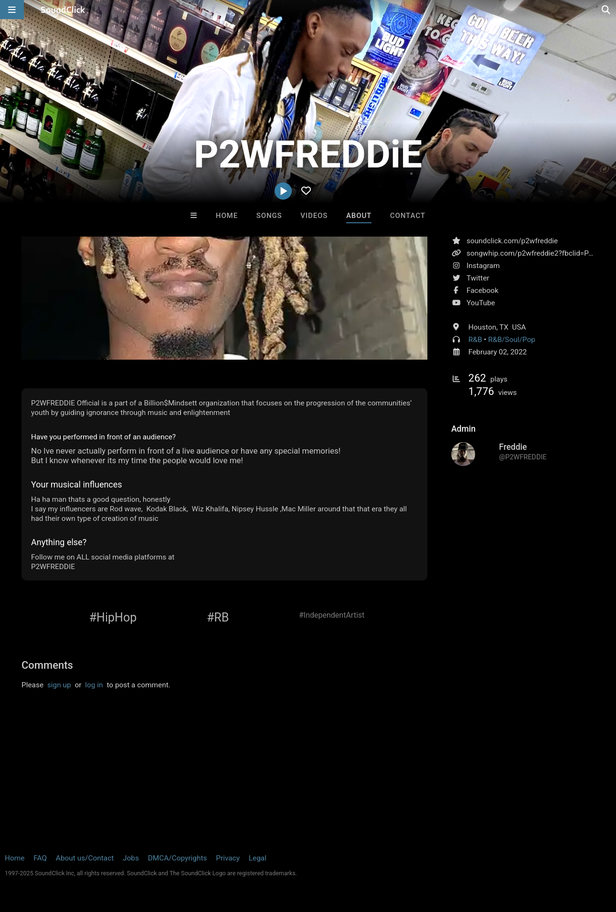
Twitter (478, 278)
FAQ (40, 858)
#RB (218, 617)
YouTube (481, 303)
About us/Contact (85, 858)
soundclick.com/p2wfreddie (512, 241)
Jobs (131, 858)
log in (94, 685)
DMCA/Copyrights (177, 858)
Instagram (483, 265)
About (359, 215)
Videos (314, 215)
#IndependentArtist (331, 615)
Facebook (483, 290)
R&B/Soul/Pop (511, 339)
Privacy (228, 858)
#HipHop (113, 617)
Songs (269, 215)
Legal (257, 858)
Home (227, 215)
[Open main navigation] (12, 9)
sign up (59, 685)
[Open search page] (606, 9)
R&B (475, 339)
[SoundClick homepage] (63, 9)
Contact (407, 215)
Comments (47, 665)
